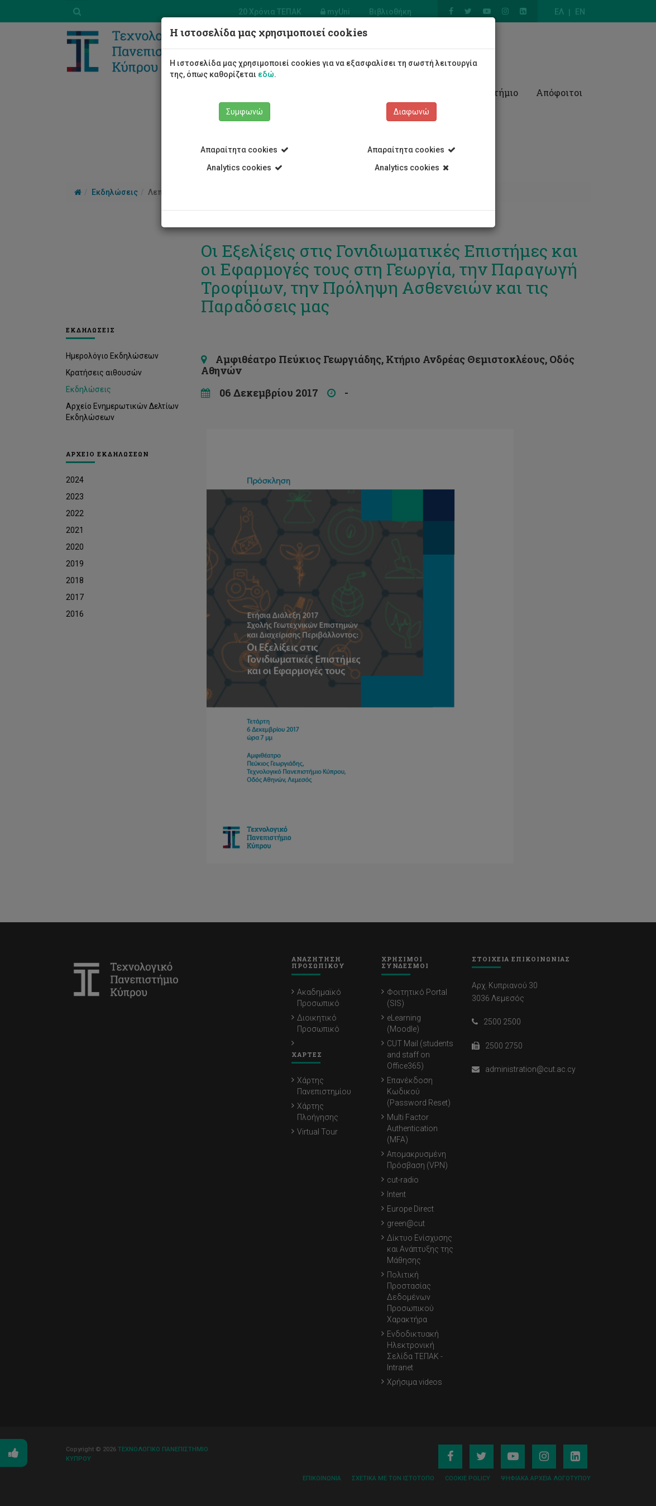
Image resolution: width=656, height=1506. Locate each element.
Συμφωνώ (244, 111)
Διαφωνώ (411, 111)
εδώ (266, 74)
